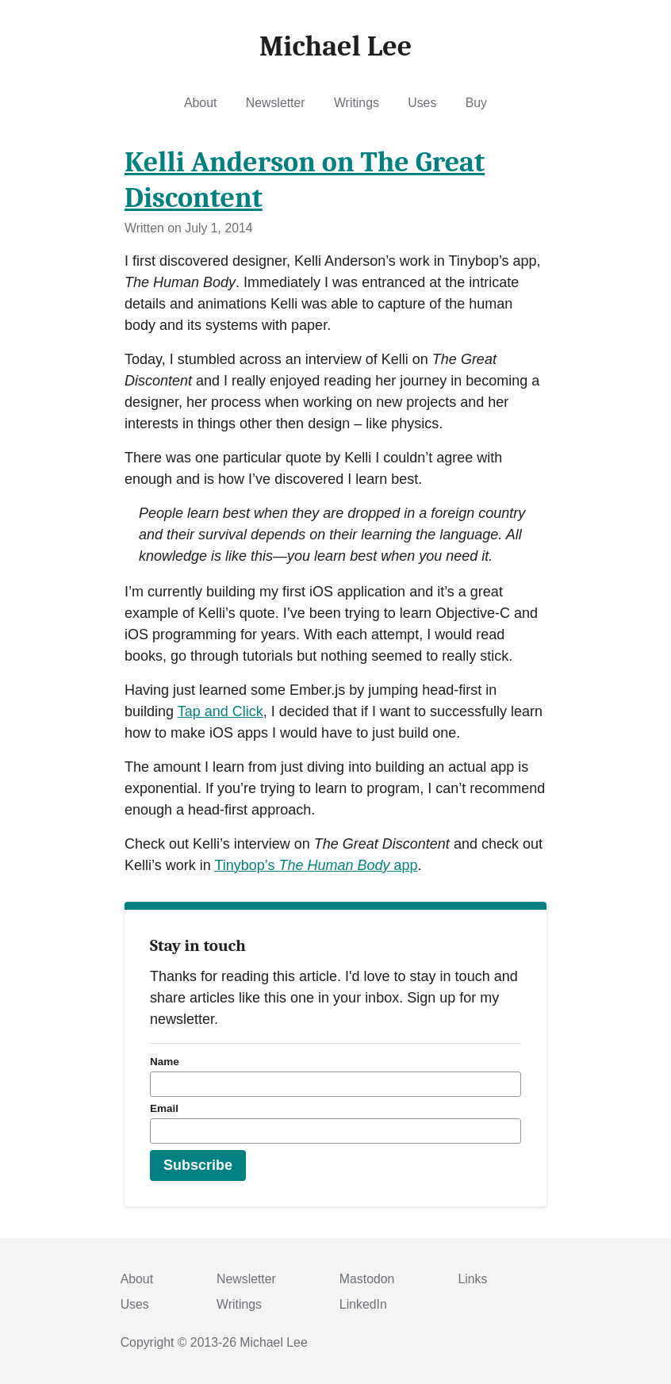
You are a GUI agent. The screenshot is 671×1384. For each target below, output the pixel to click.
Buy (476, 102)
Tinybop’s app (315, 865)
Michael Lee (273, 1342)
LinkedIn (363, 1304)
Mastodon (367, 1279)
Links (472, 1279)
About (200, 102)
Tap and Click (220, 711)
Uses (422, 102)
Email (164, 1108)
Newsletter (275, 102)
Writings (356, 102)
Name (164, 1062)
